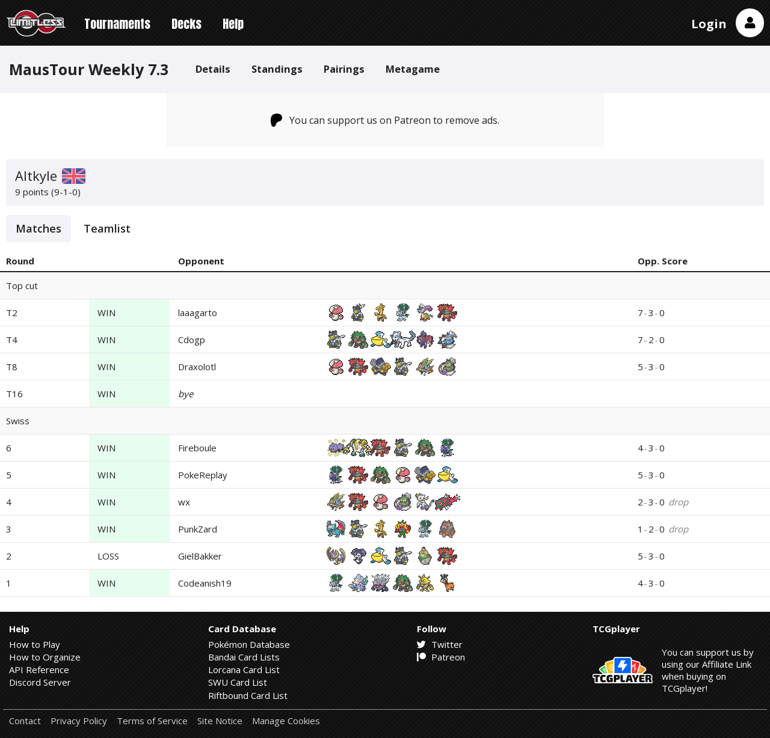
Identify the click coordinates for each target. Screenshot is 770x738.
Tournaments (117, 23)
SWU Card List (237, 682)
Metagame (413, 69)
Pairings (344, 69)
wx (184, 502)
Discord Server (40, 682)
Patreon (441, 657)
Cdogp (191, 340)
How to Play (34, 644)
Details (213, 69)
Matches (38, 228)
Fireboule (197, 448)
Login (709, 24)
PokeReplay (202, 475)
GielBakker (200, 556)
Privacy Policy (79, 721)
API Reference (39, 669)
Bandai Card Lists (244, 657)
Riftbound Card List (248, 695)
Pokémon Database (249, 644)
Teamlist (107, 228)
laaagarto (197, 312)
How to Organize (45, 657)
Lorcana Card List (244, 669)
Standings (277, 69)
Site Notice (219, 721)
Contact (25, 721)
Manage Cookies (286, 721)
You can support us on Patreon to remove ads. (385, 120)
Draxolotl (197, 367)
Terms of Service (152, 721)
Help (233, 23)
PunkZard (197, 529)
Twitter (440, 644)
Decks (186, 23)
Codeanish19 (205, 583)
